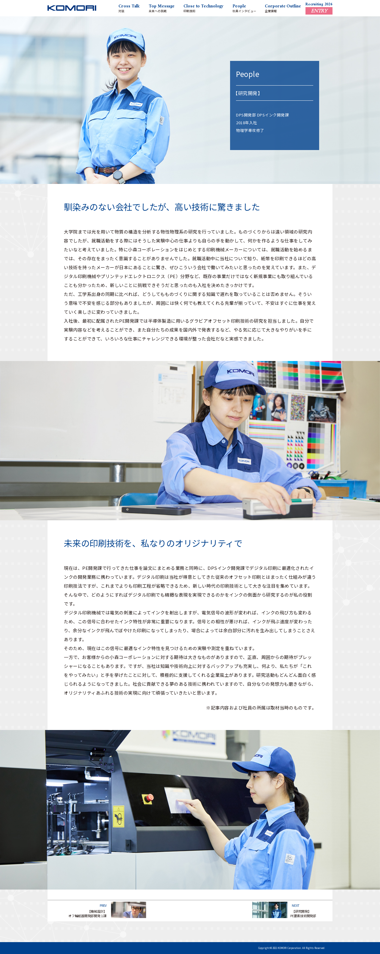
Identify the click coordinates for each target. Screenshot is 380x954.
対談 (129, 7)
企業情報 (283, 7)
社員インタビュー (244, 7)
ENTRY (319, 10)
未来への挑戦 (162, 7)
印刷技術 (203, 7)
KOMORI (72, 10)
